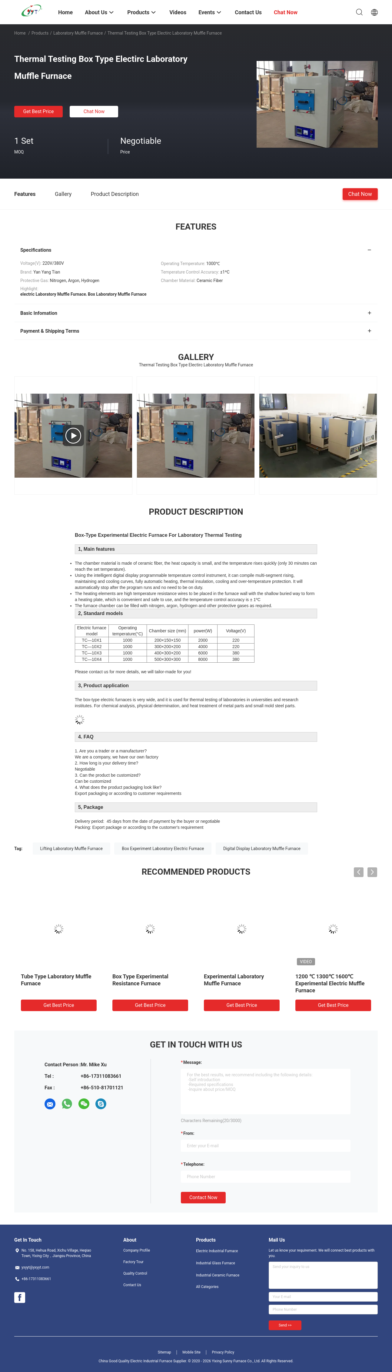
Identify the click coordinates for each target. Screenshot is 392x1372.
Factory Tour (133, 1262)
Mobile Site (191, 1352)
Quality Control (135, 1273)
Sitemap (164, 1352)
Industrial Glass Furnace (215, 1263)
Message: (192, 1062)
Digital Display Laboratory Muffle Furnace (262, 848)
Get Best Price (38, 111)
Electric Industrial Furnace (217, 1251)
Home (20, 33)
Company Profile (136, 1250)
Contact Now (203, 1197)
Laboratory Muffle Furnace (78, 33)
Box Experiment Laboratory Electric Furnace (163, 848)
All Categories (207, 1287)
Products (40, 33)
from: (188, 1133)
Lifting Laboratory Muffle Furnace (71, 848)
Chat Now (94, 111)
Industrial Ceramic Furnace (217, 1275)
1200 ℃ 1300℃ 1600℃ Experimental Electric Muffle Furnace (329, 983)
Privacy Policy (223, 1352)
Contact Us (132, 1285)
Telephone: (193, 1164)
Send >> (285, 1325)
